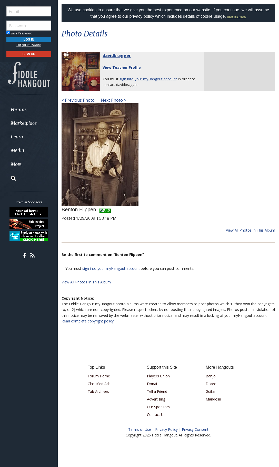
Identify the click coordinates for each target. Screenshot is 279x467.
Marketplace (24, 123)
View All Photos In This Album (250, 230)
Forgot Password (28, 45)
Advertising (156, 399)
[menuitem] (29, 109)
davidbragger (117, 55)
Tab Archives (98, 391)
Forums (19, 109)
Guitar (211, 391)
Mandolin (213, 399)
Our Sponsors (158, 406)
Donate (153, 383)
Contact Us (156, 414)
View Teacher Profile (122, 67)
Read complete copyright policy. (88, 321)
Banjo (211, 376)
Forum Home (99, 376)
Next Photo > (113, 100)
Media (17, 150)
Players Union (158, 376)
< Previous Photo (78, 100)
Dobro (211, 383)
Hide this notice (236, 16)
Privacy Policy (166, 429)
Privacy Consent (195, 429)
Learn (17, 137)
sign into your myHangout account (148, 79)
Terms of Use (139, 429)
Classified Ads (99, 383)
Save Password (19, 33)
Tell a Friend (157, 391)
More (16, 164)
